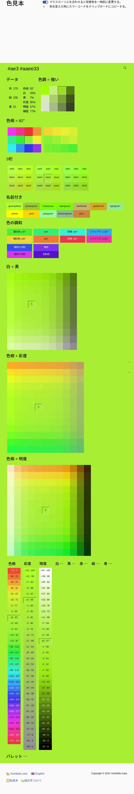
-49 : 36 (30, 693)
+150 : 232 (14, 693)
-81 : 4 (29, 740)
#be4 (11, 177)
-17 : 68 (30, 640)
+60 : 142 (14, 658)
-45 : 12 (45, 729)
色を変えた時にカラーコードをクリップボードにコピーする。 (89, 6)
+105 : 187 (14, 676)
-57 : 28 (30, 705)
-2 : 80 (14, 611)
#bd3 (20, 185)
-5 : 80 (29, 623)
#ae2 (56, 177)
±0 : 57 (45, 640)
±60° (46, 231)
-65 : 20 (30, 717)
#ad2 (56, 185)
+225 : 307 (14, 723)
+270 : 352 (14, 740)
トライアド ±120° (99, 231)
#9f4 (67, 169)
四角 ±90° (72, 231)
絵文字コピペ (31, 780)
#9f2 (84, 169)
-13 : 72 (30, 635)
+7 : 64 (45, 623)
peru (81, 213)
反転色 (46, 254)
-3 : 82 (29, 617)
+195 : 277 (14, 711)
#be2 (28, 177)
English (37, 773)
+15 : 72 (45, 611)
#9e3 (76, 177)
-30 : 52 (14, 588)
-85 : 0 (29, 746)
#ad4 (39, 185)
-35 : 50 (30, 670)
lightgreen (115, 206)
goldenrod (98, 206)
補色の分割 (19, 247)
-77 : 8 (29, 735)
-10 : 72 (14, 599)
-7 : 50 (45, 670)
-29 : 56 (30, 658)
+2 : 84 (14, 623)
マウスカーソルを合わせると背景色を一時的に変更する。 (86, 2)
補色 (46, 247)
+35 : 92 (45, 582)
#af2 (56, 169)
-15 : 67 (14, 593)
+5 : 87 (14, 629)
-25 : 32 (45, 699)
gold (31, 213)
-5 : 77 (14, 605)
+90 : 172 (14, 670)
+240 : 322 (14, 729)
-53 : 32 (30, 699)
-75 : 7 (14, 570)
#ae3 (48, 177)
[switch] (45, 2)
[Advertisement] (67, 36)
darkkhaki (82, 206)
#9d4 (67, 185)
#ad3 (48, 185)
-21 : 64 (30, 646)
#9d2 (84, 185)
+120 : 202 (14, 682)
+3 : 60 (45, 629)
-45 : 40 (30, 687)
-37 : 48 (30, 676)
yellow (14, 213)
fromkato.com (16, 773)
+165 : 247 (14, 699)
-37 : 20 (45, 717)
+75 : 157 (14, 664)
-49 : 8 (45, 735)
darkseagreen (65, 213)
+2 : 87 (29, 593)
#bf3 (20, 169)
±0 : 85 (29, 599)
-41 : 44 (30, 682)
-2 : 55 (45, 652)
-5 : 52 (45, 664)
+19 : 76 (45, 605)
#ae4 (39, 177)
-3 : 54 (45, 658)
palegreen (48, 213)
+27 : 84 (45, 593)
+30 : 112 (14, 646)
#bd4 (11, 185)
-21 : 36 (45, 693)
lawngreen (64, 206)
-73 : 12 (30, 729)
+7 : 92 (29, 582)
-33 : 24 (45, 711)
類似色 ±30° (19, 231)
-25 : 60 (30, 652)
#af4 (40, 169)
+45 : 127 (14, 652)
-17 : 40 (45, 687)
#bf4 (12, 169)
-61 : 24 (30, 711)
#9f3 (76, 169)
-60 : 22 (14, 576)
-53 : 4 (45, 740)
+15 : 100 (30, 570)
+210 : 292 (14, 717)
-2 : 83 (29, 611)
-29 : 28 (45, 705)
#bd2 (28, 185)
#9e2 (84, 177)
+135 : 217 (14, 687)
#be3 (20, 177)
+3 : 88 (29, 588)
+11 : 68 (45, 617)
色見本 (12, 780)
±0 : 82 (14, 617)
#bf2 (28, 169)
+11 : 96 (29, 576)
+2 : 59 (45, 635)
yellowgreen (31, 206)
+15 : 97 (14, 640)
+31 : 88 (45, 588)
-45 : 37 (14, 582)
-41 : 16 (45, 723)
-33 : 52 (30, 664)
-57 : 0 (45, 746)
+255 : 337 (14, 735)
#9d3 (76, 185)
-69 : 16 (30, 723)
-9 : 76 (29, 629)
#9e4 (67, 177)
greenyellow (14, 206)
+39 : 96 (45, 576)
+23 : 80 (45, 599)
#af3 (48, 169)
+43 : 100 (45, 570)
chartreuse (48, 206)
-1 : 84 (29, 605)
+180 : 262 (14, 705)
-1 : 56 (45, 646)
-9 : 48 (45, 676)
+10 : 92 (14, 635)
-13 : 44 (45, 682)
